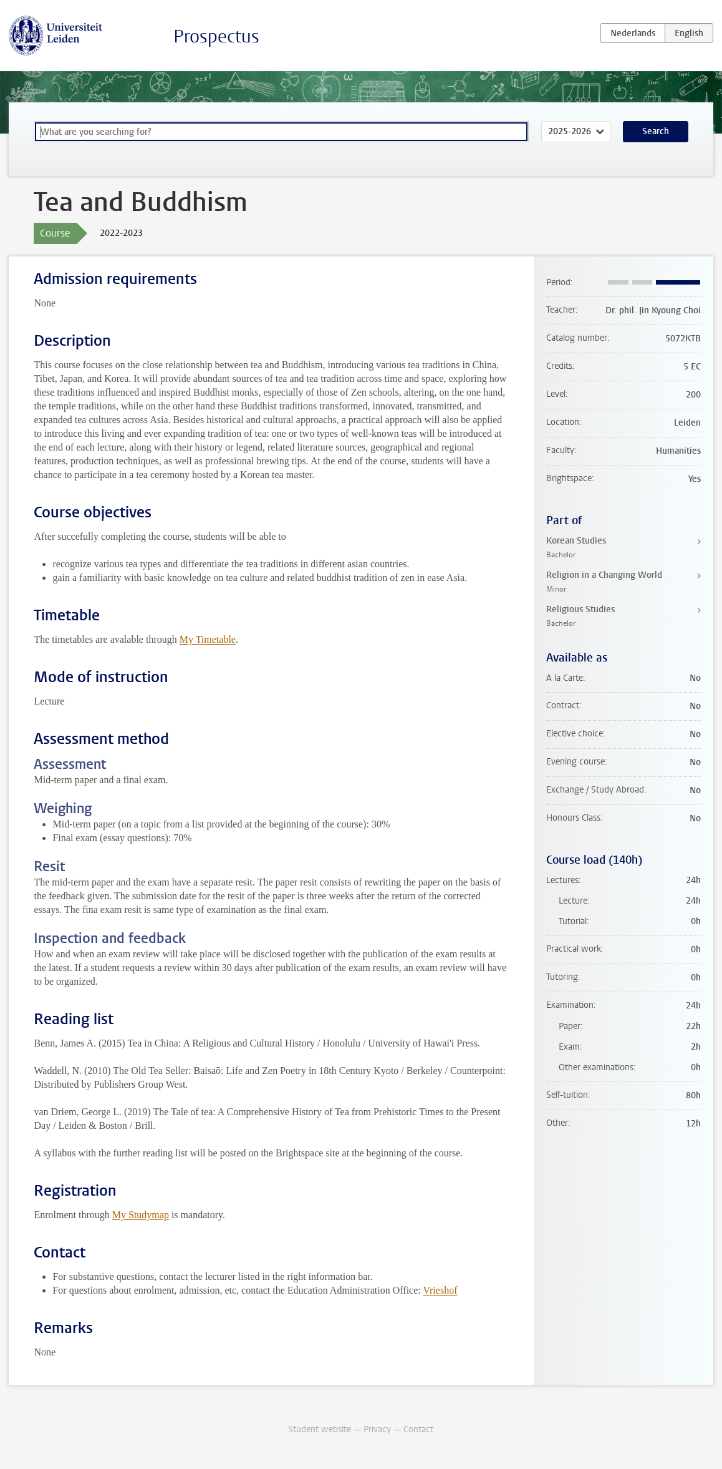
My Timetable (208, 639)
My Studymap (140, 1214)
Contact (418, 1429)
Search (655, 131)
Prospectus (216, 36)
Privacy (377, 1429)
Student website (319, 1429)
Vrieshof (440, 1290)
